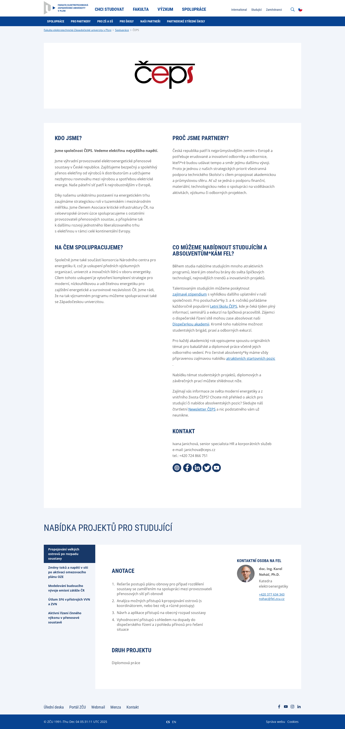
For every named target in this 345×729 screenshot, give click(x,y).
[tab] (69, 554)
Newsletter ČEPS (202, 409)
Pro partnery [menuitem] (81, 21)
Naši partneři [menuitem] (150, 21)
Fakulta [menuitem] (141, 9)
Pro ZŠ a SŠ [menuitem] (105, 21)
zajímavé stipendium (189, 294)
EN (174, 722)
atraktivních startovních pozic (250, 358)
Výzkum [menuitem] (165, 9)
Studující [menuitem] (256, 9)
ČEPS (136, 30)
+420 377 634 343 (271, 594)
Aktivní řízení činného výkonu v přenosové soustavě (64, 617)
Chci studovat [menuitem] (109, 9)
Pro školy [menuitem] (127, 21)
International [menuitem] (239, 9)
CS (168, 722)
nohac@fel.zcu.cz (271, 599)
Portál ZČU (77, 707)
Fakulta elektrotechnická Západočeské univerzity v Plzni (77, 30)
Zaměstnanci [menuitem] (274, 9)
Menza (115, 707)
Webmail (98, 707)
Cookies (293, 722)
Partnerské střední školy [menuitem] (186, 21)
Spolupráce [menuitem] (194, 9)
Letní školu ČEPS (223, 306)
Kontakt (133, 707)
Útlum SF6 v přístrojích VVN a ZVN (69, 601)
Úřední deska (54, 707)
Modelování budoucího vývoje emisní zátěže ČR (66, 588)
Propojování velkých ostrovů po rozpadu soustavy (63, 554)
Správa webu (275, 722)
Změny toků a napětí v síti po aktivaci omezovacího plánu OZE (68, 572)
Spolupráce (122, 30)
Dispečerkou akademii (190, 324)
